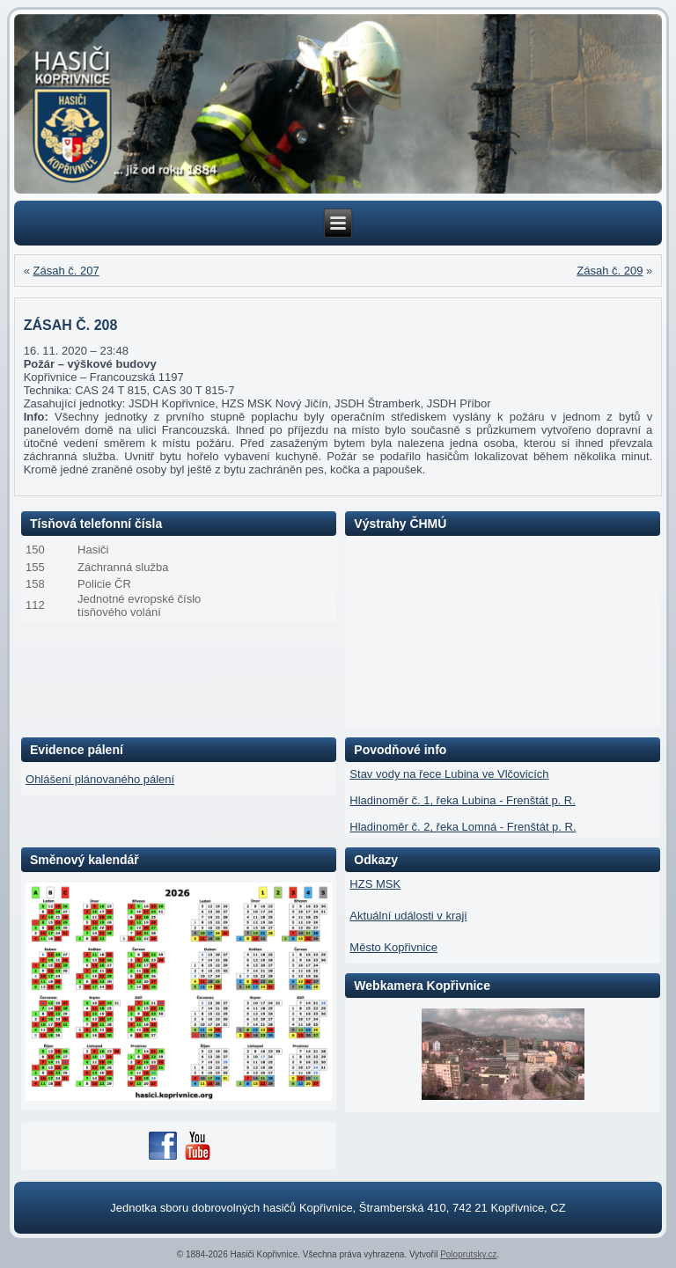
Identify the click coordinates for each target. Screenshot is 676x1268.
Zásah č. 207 (66, 270)
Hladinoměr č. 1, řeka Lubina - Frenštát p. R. (462, 800)
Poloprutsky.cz (468, 1254)
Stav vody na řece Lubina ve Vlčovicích (448, 774)
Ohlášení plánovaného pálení (100, 779)
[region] (338, 104)
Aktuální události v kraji (408, 915)
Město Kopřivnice (393, 947)
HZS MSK (374, 884)
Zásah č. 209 (610, 270)
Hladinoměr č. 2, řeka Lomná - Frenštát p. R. (462, 826)
